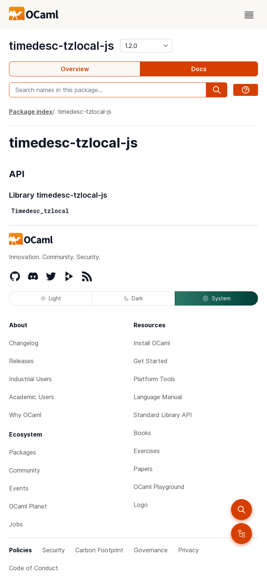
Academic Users (31, 397)
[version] (146, 45)
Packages (22, 452)
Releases (21, 361)
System (216, 298)
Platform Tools (154, 379)
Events (18, 488)
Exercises (147, 451)
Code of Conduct (33, 568)
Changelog (23, 343)
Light (50, 298)
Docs (199, 69)
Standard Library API (163, 415)
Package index (30, 111)
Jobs (16, 524)
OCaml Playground (159, 487)
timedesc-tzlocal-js (61, 45)
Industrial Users (30, 379)
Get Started (151, 361)
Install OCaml (152, 343)
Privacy (188, 550)
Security (53, 550)
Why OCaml (25, 415)
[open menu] (249, 15)
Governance (151, 550)
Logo (141, 504)
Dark (133, 298)
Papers (143, 469)
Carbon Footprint (99, 550)
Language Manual (158, 397)
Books (142, 433)
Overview (75, 69)
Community (24, 470)
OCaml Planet (28, 506)
